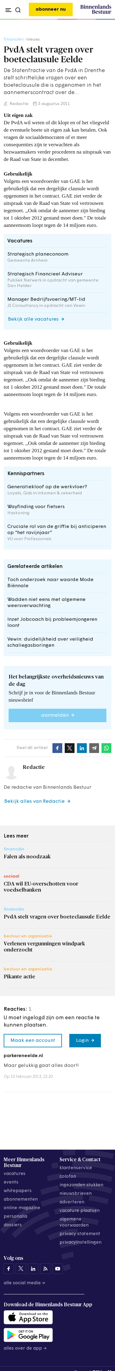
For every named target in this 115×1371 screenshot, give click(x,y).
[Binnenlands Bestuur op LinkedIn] (33, 1269)
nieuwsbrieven (75, 1193)
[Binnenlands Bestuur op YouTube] (58, 1269)
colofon (67, 1176)
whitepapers (18, 1191)
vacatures (14, 1174)
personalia (15, 1216)
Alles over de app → (25, 1348)
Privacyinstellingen (80, 1242)
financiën (14, 39)
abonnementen (21, 1199)
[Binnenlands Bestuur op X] (21, 1269)
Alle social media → (24, 1283)
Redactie (19, 104)
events (11, 1182)
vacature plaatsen (79, 1211)
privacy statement (79, 1234)
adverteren (71, 1202)
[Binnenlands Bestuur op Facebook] (8, 1269)
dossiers (13, 1225)
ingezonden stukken (81, 1185)
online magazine (22, 1208)
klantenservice (75, 1168)
